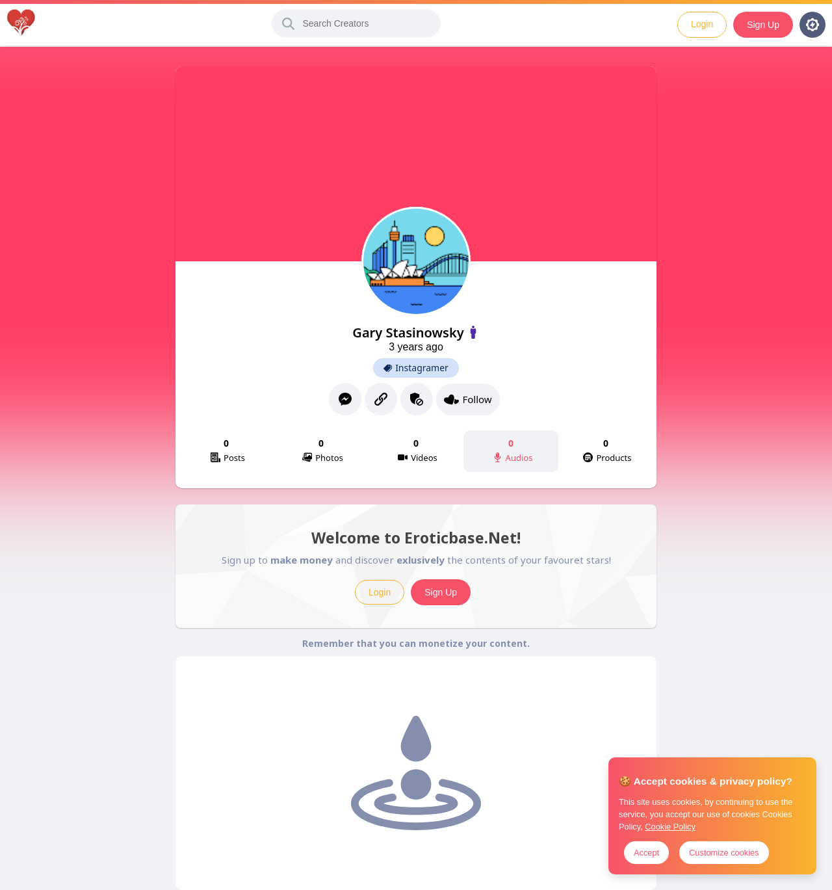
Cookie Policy (670, 826)
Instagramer (416, 368)
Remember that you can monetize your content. (416, 643)
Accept (646, 852)
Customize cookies (724, 852)
